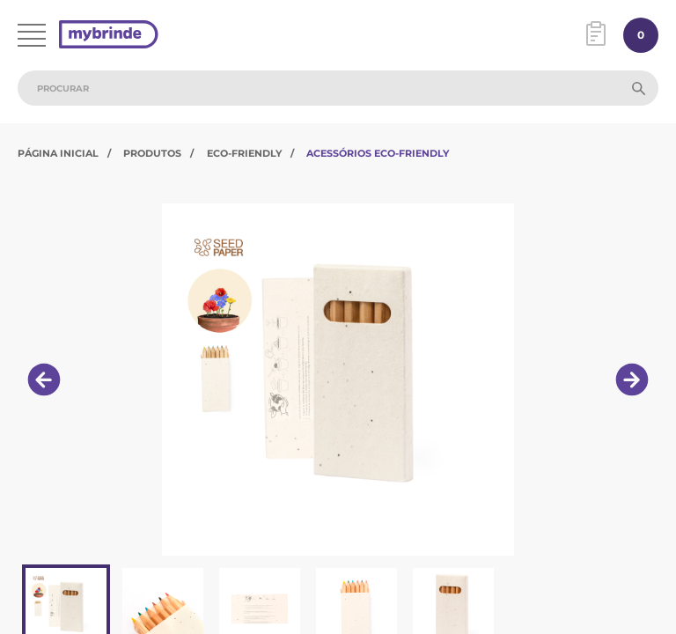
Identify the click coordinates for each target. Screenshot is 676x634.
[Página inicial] (108, 35)
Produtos (152, 153)
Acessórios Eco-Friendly (377, 153)
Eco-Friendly (244, 153)
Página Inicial (58, 153)
